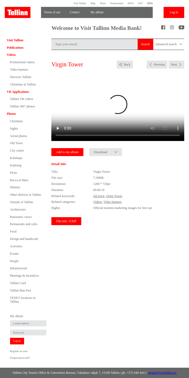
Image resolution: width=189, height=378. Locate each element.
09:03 (130, 3)
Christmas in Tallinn (23, 84)
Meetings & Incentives (24, 275)
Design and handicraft (24, 239)
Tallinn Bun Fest (20, 290)
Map (93, 3)
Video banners (19, 69)
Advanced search (168, 44)
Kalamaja (16, 158)
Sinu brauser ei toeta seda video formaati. (117, 108)
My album (97, 12)
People (14, 261)
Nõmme (15, 187)
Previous (159, 64)
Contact (74, 12)
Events (14, 254)
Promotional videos (22, 62)
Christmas (16, 121)
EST (140, 3)
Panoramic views (21, 217)
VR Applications (18, 92)
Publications (15, 47)
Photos (11, 114)
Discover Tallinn (20, 77)
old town (98, 196)
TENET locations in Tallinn (22, 299)
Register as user (19, 351)
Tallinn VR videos (21, 99)
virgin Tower (114, 196)
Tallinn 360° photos (22, 106)
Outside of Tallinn (21, 202)
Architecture (18, 209)
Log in (174, 12)
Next (174, 64)
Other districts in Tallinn (25, 195)
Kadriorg (15, 165)
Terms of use (52, 12)
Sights (14, 128)
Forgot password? (20, 357)
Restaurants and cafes (24, 224)
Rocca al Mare (19, 180)
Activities (16, 246)
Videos (11, 55)
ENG (150, 3)
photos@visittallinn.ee (162, 373)
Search (145, 44)
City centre (17, 150)
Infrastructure (18, 268)
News (103, 3)
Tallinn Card (18, 283)
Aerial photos (18, 136)
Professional (116, 3)
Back (127, 64)
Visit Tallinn (79, 3)
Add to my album (67, 152)
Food (13, 231)
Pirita (13, 173)
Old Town (16, 143)
